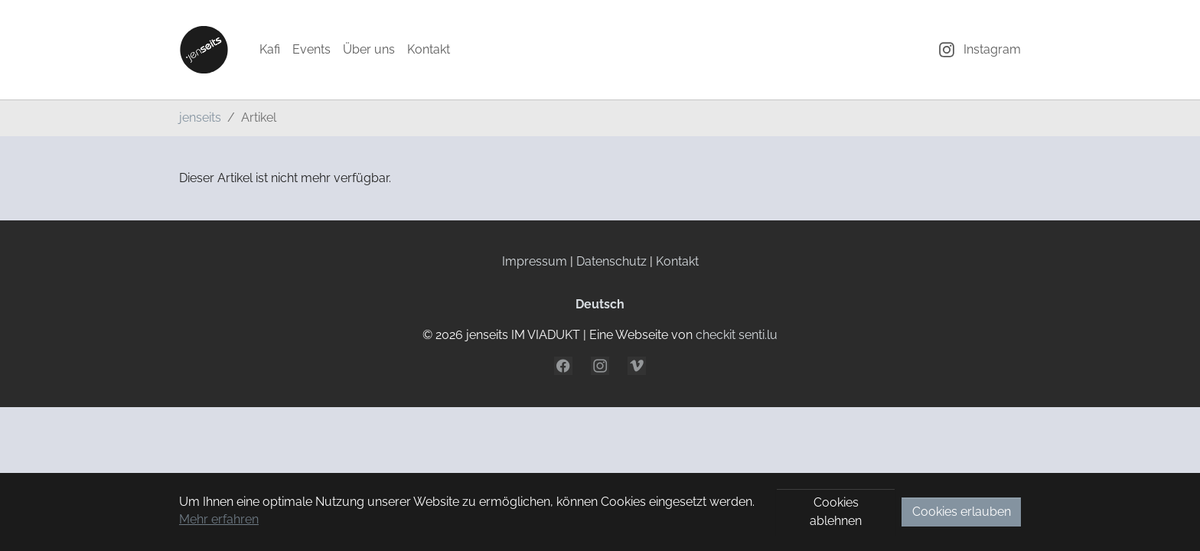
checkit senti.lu (737, 335)
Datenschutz (611, 261)
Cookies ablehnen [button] (836, 511)
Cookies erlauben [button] (961, 511)
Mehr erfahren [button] (219, 519)
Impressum (534, 261)
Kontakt (677, 261)
